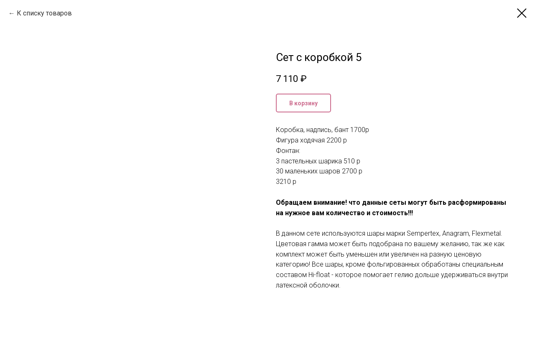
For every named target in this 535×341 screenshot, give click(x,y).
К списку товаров (44, 13)
